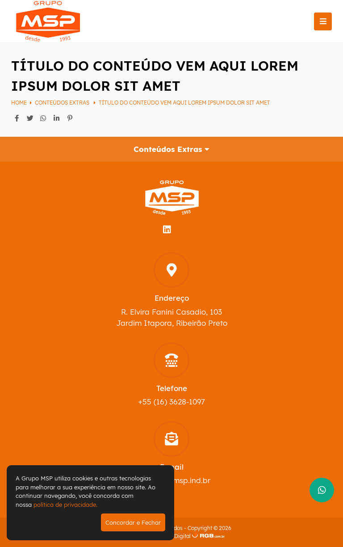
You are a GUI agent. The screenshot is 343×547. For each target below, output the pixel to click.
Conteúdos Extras (63, 102)
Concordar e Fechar (133, 522)
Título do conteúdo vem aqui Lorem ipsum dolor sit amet (184, 102)
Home (19, 102)
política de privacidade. (65, 504)
